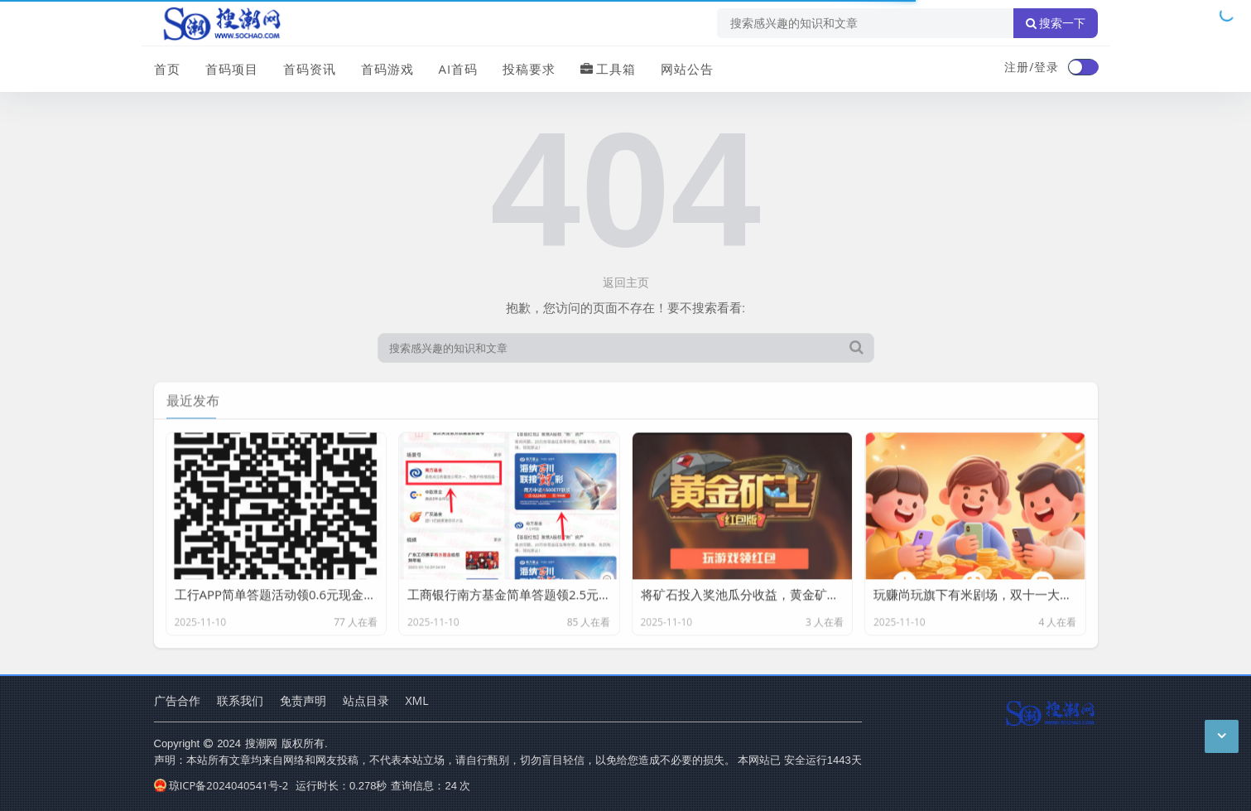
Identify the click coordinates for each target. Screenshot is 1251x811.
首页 (167, 68)
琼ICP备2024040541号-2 (221, 785)
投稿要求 (529, 68)
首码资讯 (309, 68)
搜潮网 (261, 743)
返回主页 (626, 282)
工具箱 (608, 68)
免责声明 (303, 700)
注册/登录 (1031, 67)
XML (417, 700)
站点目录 (366, 700)
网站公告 (687, 68)
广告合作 (177, 700)
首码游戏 (387, 68)
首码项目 (231, 68)
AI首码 (459, 68)
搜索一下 (1055, 23)
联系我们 (240, 700)
